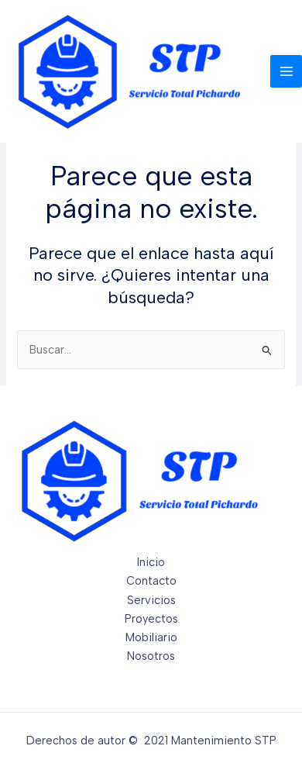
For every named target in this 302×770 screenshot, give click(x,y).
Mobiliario (151, 637)
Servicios (151, 600)
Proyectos (151, 619)
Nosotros (151, 656)
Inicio (151, 562)
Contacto (151, 581)
